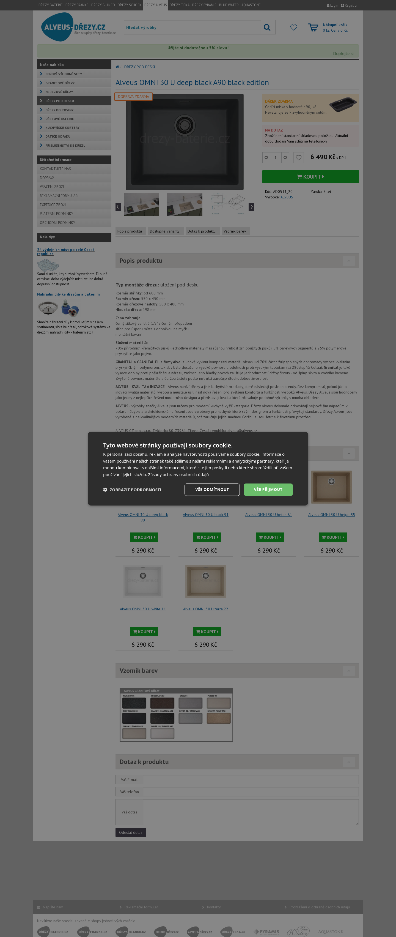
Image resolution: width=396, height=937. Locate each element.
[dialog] (198, 468)
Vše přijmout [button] (268, 489)
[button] (132, 490)
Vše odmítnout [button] (212, 489)
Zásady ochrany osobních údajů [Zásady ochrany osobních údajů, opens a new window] (178, 474)
